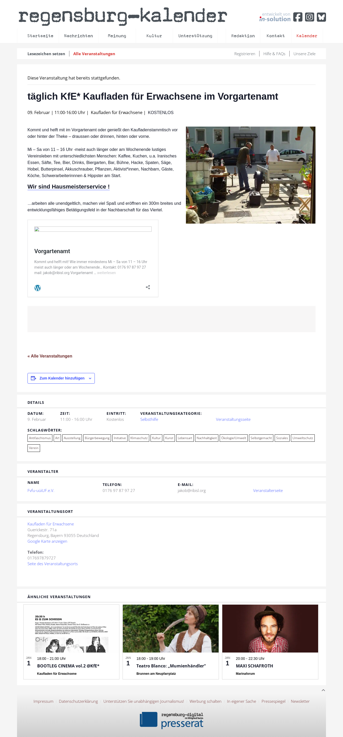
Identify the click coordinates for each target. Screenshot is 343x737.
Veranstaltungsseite (233, 419)
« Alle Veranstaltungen (49, 356)
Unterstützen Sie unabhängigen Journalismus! (143, 701)
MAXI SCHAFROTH (254, 666)
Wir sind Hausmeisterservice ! (68, 186)
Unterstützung (195, 35)
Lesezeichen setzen (46, 53)
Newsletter (300, 701)
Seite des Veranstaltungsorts (52, 563)
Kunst (169, 438)
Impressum (43, 701)
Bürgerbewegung (97, 438)
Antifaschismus (40, 438)
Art (57, 438)
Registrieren (244, 53)
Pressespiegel (273, 701)
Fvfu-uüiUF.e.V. (40, 490)
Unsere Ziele (305, 53)
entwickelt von (274, 16)
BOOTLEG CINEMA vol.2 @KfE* (68, 666)
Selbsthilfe (149, 419)
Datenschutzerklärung (78, 701)
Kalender (306, 35)
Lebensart (185, 438)
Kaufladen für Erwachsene (50, 523)
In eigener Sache (241, 701)
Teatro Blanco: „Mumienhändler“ (171, 666)
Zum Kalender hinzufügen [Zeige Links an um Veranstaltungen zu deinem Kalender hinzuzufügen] (62, 378)
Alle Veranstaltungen (94, 53)
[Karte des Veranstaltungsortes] (223, 548)
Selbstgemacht (261, 438)
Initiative (120, 438)
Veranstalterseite (268, 490)
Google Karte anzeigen (47, 541)
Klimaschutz (139, 438)
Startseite (40, 35)
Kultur (154, 35)
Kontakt (276, 35)
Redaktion (243, 35)
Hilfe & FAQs (274, 53)
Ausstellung (72, 438)
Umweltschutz (302, 438)
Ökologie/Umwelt (233, 438)
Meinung (117, 35)
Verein (33, 448)
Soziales (282, 438)
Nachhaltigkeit (207, 438)
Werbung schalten (206, 701)
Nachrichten (78, 35)
